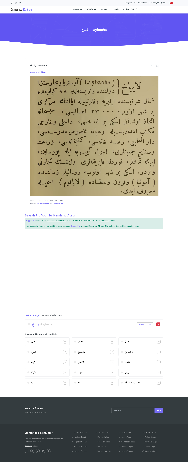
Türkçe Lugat (148, 446)
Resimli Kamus (149, 432)
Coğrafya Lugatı (149, 442)
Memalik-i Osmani (127, 442)
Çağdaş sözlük (57, 203)
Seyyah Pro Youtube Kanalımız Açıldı (50, 215)
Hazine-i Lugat (79, 437)
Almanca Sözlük (79, 432)
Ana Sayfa (77, 9)
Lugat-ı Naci (125, 432)
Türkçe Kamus (149, 437)
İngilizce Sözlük (79, 442)
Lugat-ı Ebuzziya (103, 451)
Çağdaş (128, 3)
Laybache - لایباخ (32, 315)
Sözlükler (91, 9)
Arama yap (154, 3)
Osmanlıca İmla (149, 451)
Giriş (163, 3)
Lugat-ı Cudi (101, 446)
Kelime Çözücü (140, 3)
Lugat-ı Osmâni (126, 451)
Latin (116, 9)
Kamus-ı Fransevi (80, 446)
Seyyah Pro (31, 220)
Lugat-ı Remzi (125, 437)
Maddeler (105, 9)
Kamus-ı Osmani (79, 451)
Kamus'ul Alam (38, 72)
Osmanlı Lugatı (126, 446)
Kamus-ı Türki (102, 432)
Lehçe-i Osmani (102, 442)
